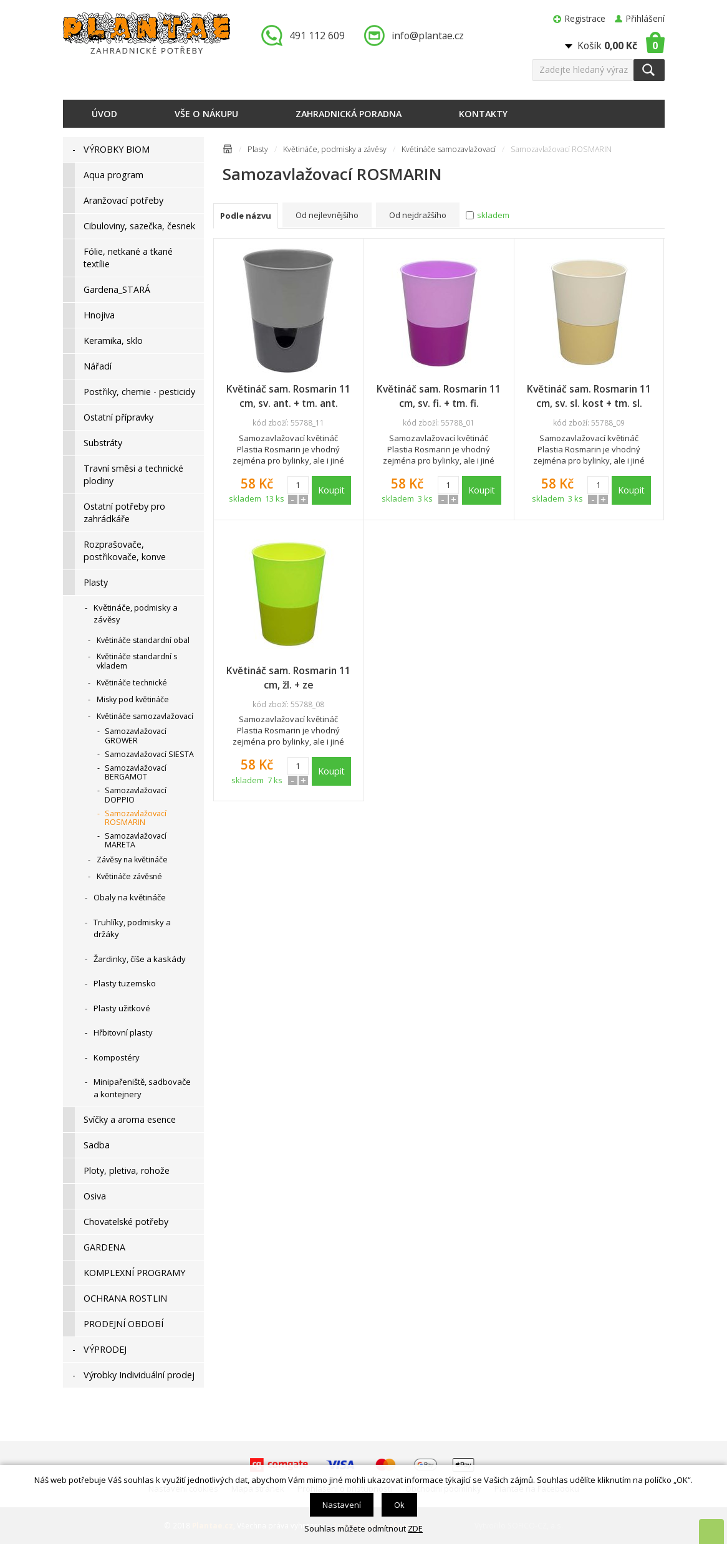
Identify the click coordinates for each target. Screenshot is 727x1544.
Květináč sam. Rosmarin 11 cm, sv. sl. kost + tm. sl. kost (589, 396)
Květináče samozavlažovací (449, 149)
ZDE (415, 1528)
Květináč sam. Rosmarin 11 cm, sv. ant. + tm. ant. (288, 396)
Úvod (104, 114)
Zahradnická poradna (349, 114)
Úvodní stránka (228, 151)
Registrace (585, 18)
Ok (399, 1504)
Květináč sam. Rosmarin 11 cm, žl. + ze (288, 678)
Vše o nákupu (206, 114)
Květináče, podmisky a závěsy (335, 149)
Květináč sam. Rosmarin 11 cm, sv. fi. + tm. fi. (439, 396)
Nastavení (341, 1504)
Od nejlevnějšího (327, 215)
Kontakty (483, 114)
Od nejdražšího (417, 215)
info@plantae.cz (428, 35)
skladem (493, 215)
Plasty (258, 149)
